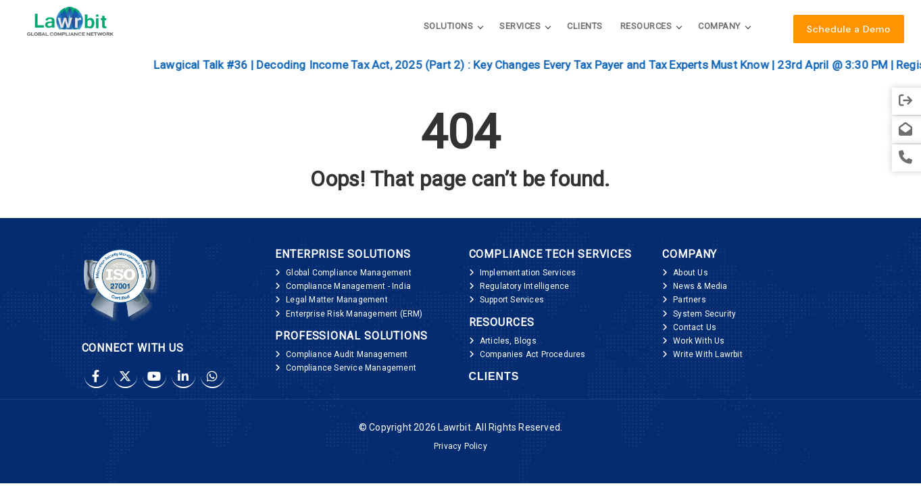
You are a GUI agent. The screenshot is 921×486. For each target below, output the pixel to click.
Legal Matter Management (337, 299)
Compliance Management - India (348, 286)
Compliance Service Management (351, 368)
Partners (689, 299)
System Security (704, 314)
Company (719, 26)
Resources (646, 26)
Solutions (449, 26)
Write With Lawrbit (708, 354)
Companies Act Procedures (533, 354)
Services (520, 26)
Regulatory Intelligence (525, 286)
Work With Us (698, 341)
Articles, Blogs (508, 341)
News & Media (700, 286)
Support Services (512, 299)
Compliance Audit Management (346, 354)
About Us (690, 272)
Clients (585, 26)
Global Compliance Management (349, 272)
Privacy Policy (460, 446)
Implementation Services (528, 272)
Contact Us (694, 327)
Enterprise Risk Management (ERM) (354, 314)
